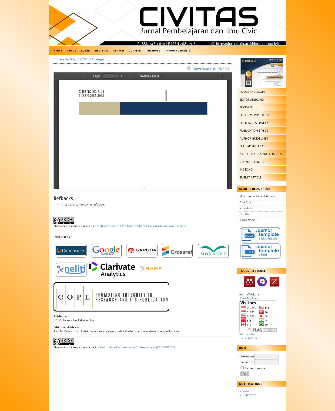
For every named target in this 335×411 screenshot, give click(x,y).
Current (135, 50)
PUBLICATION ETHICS (254, 131)
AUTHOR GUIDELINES (254, 138)
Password (246, 362)
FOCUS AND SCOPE (252, 92)
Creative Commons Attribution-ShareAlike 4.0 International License (141, 226)
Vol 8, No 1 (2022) (76, 59)
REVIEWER (246, 107)
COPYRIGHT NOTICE (253, 162)
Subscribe (249, 395)
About (72, 50)
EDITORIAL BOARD (252, 100)
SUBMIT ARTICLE (250, 177)
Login (85, 50)
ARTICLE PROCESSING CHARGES (261, 154)
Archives (153, 50)
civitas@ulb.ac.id (250, 338)
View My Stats (249, 298)
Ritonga (98, 59)
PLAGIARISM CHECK (252, 146)
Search (118, 50)
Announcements (178, 50)
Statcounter (247, 334)
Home (58, 50)
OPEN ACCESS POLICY (254, 123)
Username (247, 356)
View (246, 391)
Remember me (255, 368)
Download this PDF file (211, 68)
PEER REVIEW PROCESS (255, 115)
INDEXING (246, 169)
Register (102, 50)
